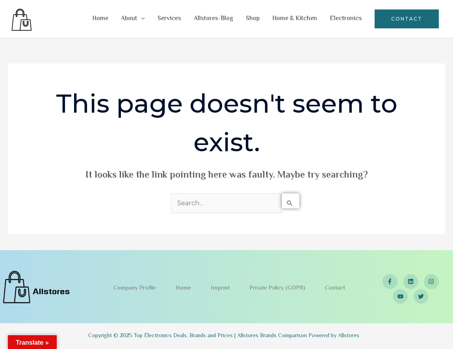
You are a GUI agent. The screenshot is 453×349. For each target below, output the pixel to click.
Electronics (346, 19)
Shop (253, 19)
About (129, 19)
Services (169, 19)
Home (100, 19)
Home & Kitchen (294, 19)
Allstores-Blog (213, 19)
